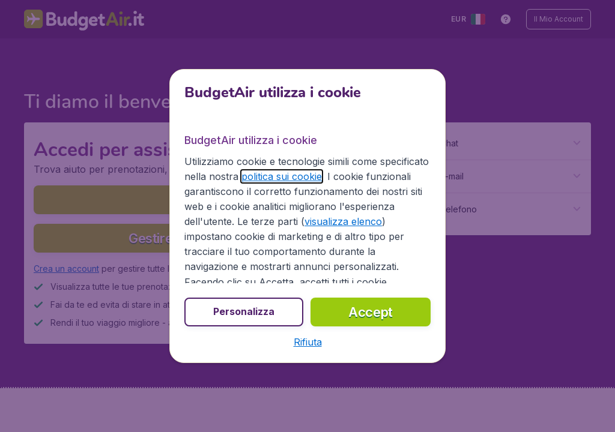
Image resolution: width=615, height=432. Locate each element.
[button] (308, 342)
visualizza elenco (343, 221)
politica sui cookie (281, 176)
